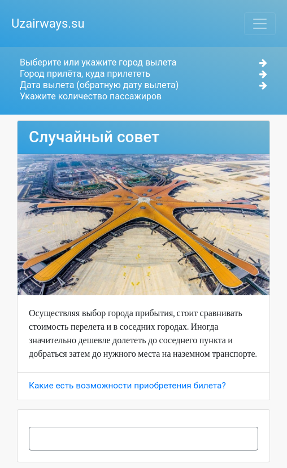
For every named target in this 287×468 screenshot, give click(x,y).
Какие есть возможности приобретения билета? (127, 385)
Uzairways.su (48, 23)
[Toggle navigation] (260, 23)
